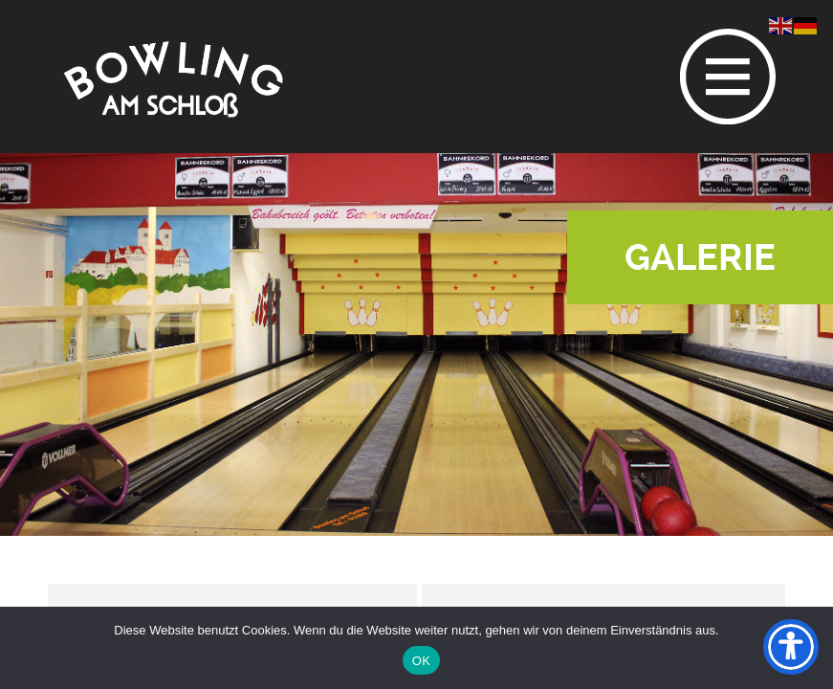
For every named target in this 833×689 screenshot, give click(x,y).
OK (421, 661)
